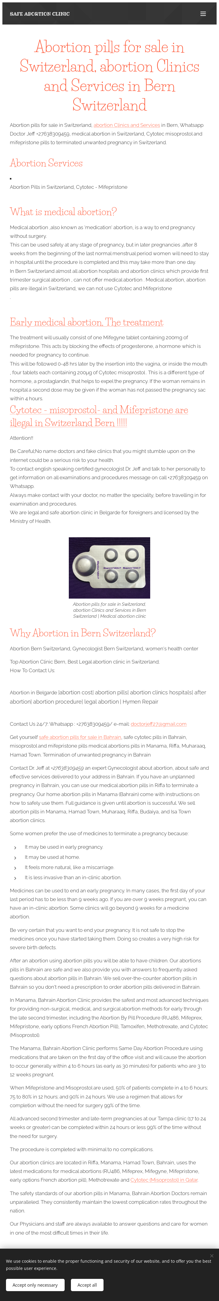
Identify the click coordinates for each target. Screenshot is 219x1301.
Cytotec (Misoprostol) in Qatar (163, 1180)
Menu (203, 13)
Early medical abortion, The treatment (86, 322)
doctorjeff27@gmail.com (159, 724)
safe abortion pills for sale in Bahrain (80, 737)
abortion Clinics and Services (127, 125)
